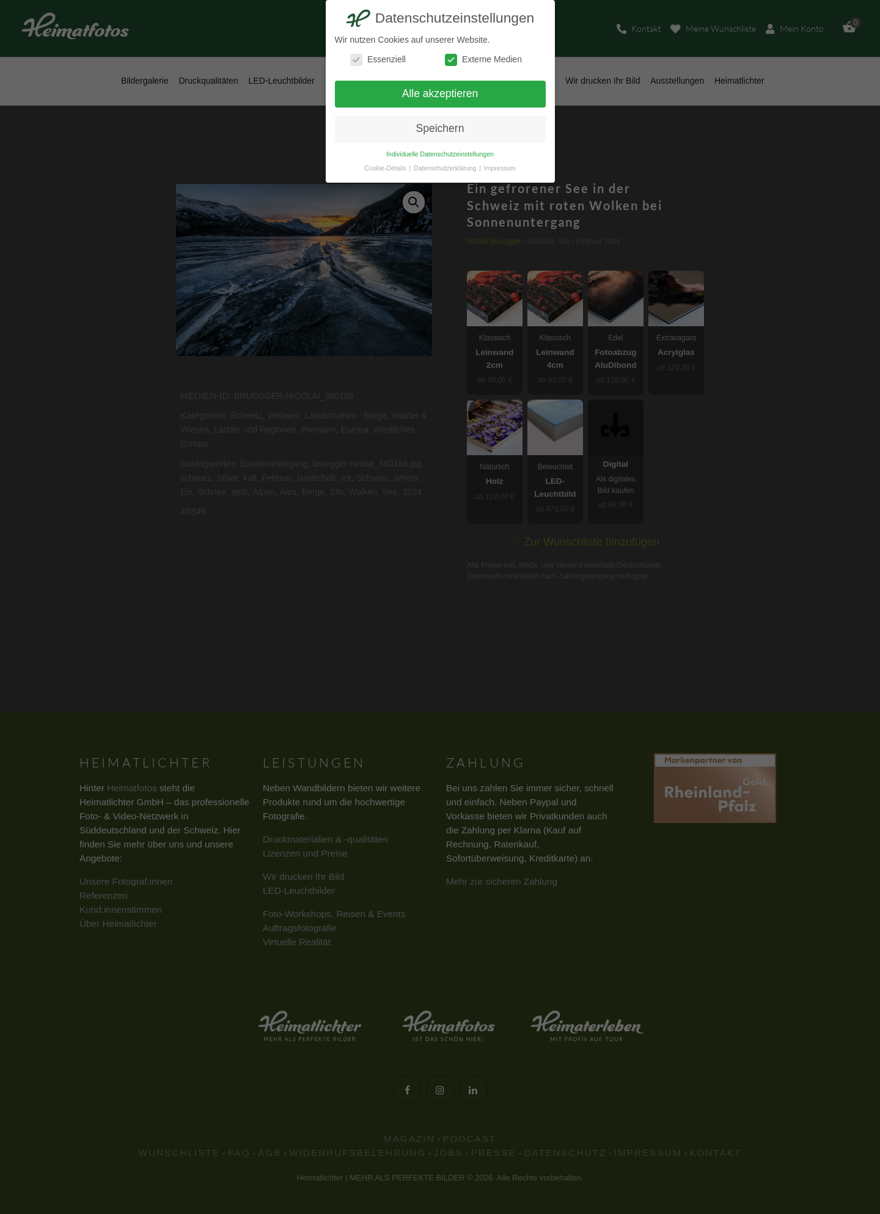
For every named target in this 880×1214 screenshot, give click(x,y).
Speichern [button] (440, 128)
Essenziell (378, 59)
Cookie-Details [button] (386, 168)
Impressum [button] (500, 168)
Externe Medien (483, 59)
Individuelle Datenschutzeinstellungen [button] (440, 154)
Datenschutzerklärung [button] (446, 168)
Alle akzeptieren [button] (440, 93)
